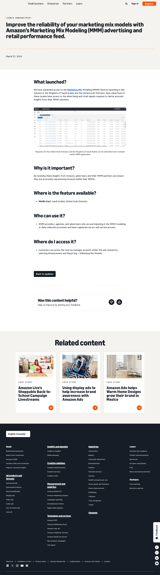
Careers (107, 561)
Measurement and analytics (56, 485)
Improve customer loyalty (16, 467)
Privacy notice (41, 561)
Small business (36, 3)
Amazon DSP (52, 520)
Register (149, 3)
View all (9, 512)
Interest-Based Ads (57, 561)
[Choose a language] (18, 434)
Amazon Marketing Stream (57, 495)
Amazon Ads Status (92, 561)
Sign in (135, 3)
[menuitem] (18, 496)
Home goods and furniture (98, 484)
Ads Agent (51, 545)
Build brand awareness (14, 451)
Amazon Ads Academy (138, 451)
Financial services (95, 472)
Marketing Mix (74, 89)
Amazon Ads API (53, 528)
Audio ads (10, 504)
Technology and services (59, 515)
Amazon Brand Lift (54, 491)
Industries (93, 446)
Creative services (53, 472)
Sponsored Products (14, 487)
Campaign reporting (54, 500)
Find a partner (135, 484)
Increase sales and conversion (17, 463)
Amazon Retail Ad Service (57, 537)
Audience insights (54, 451)
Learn (79, 3)
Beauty (91, 455)
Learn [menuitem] (133, 446)
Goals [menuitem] (9, 446)
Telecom (91, 496)
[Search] (126, 4)
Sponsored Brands (13, 491)
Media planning (53, 455)
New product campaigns (56, 541)
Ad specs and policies (138, 463)
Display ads (10, 495)
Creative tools (52, 476)
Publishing (92, 492)
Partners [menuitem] (134, 479)
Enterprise (53, 3)
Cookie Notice (75, 561)
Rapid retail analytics (55, 508)
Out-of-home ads (13, 508)
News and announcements (140, 472)
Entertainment (94, 463)
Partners (67, 3)
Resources (134, 459)
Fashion (91, 467)
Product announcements (139, 455)
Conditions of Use (24, 561)
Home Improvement (96, 488)
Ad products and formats (14, 477)
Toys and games (94, 500)
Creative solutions (56, 463)
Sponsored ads (11, 483)
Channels (92, 512)
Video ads (10, 500)
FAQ (131, 467)
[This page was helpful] (119, 302)
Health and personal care (98, 480)
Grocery (91, 476)
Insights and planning (57, 446)
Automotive (93, 451)
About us (9, 561)
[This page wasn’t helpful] (111, 302)
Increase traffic (12, 459)
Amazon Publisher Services (57, 533)
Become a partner (136, 488)
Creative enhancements (56, 467)
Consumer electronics (96, 459)
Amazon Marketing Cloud (57, 524)
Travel (90, 505)
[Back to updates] (45, 274)
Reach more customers (15, 455)
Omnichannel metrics (55, 504)
